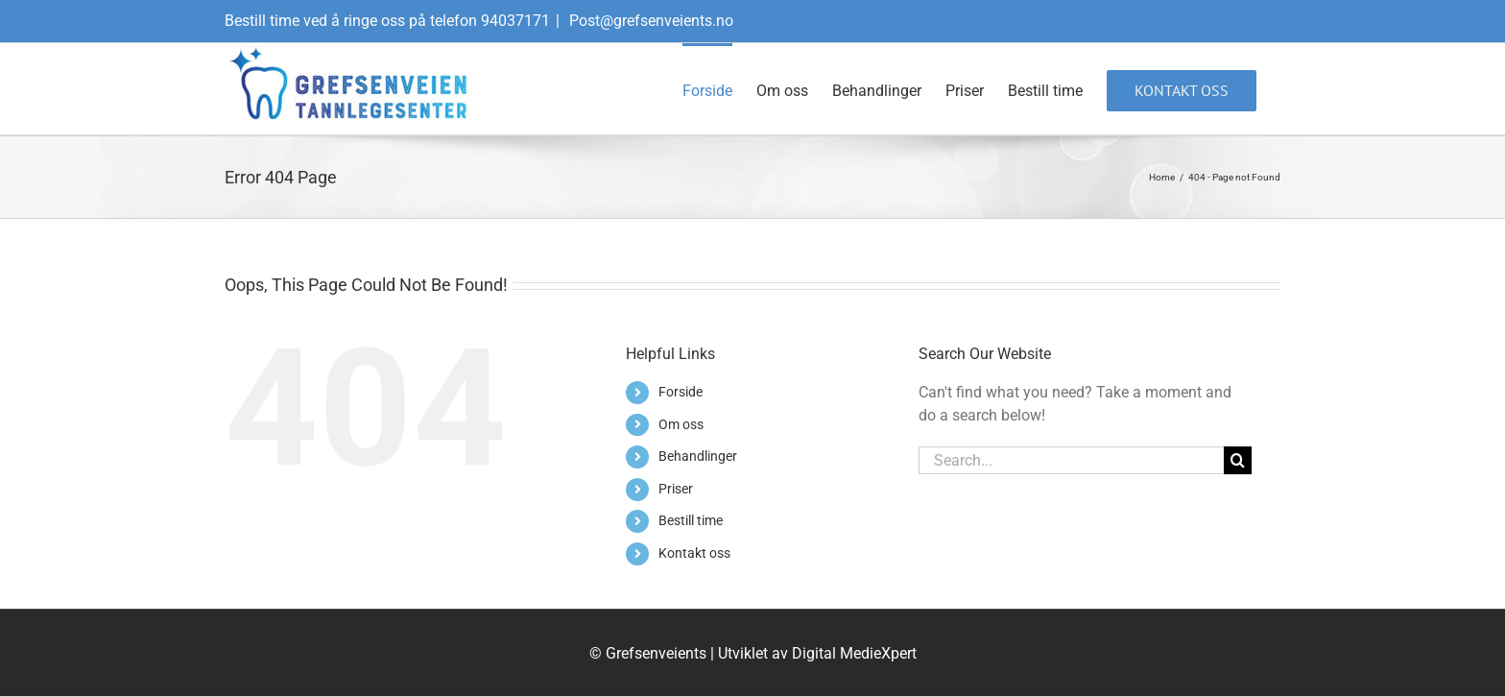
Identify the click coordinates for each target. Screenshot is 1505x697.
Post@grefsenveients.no (649, 21)
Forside (680, 391)
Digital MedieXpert (854, 653)
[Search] (1238, 460)
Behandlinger (697, 456)
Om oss (681, 424)
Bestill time (690, 520)
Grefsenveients (656, 653)
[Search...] (1071, 460)
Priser (675, 488)
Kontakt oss (694, 553)
